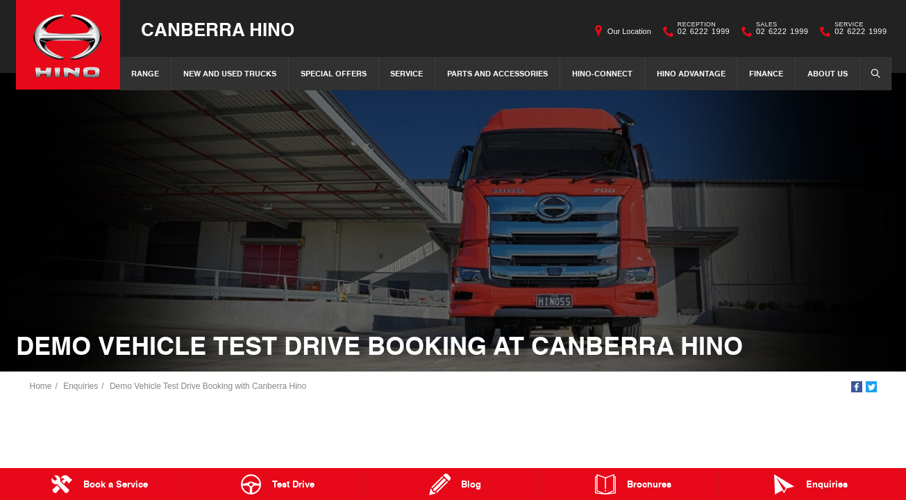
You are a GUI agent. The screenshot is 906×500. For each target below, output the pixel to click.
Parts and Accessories (497, 73)
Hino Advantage (691, 73)
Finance (766, 73)
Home (41, 386)
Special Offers (334, 73)
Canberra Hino (217, 29)
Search (871, 73)
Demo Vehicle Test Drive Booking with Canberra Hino (208, 386)
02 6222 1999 (700, 31)
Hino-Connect (602, 73)
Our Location (629, 31)
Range (145, 73)
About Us (827, 73)
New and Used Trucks (229, 73)
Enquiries (80, 386)
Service (406, 73)
